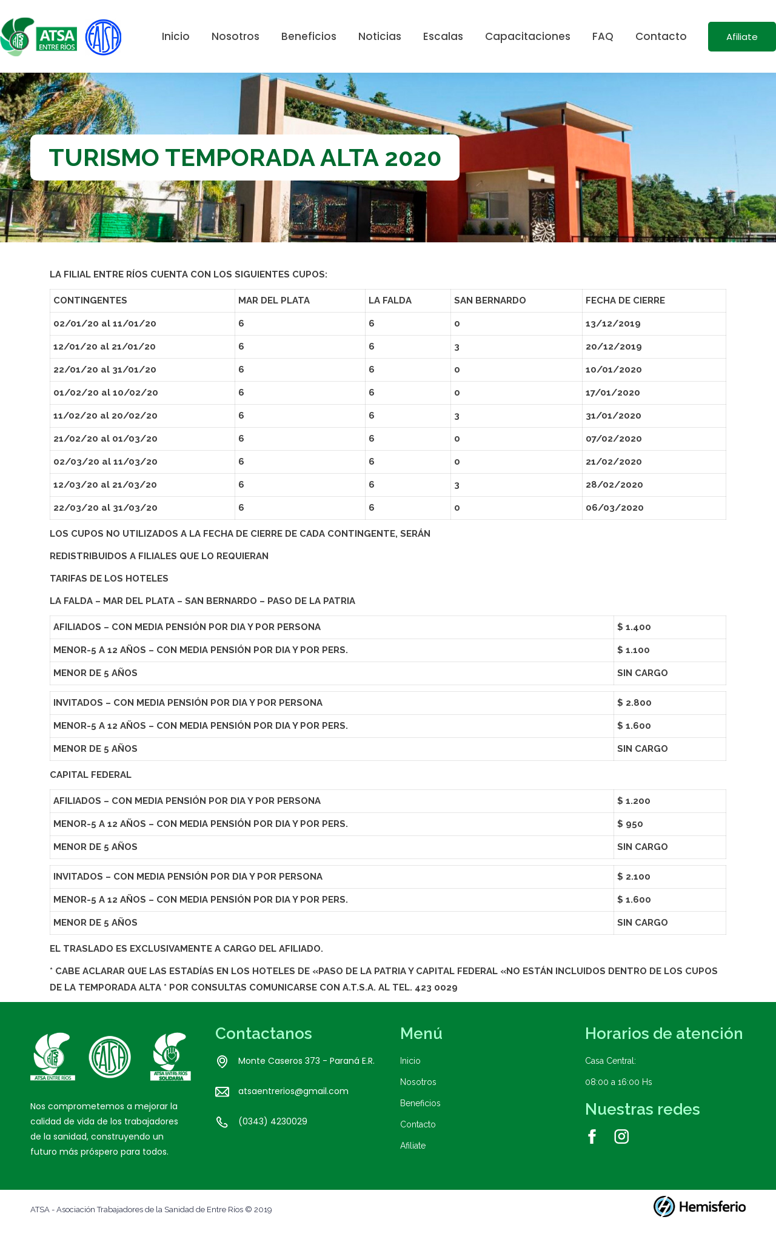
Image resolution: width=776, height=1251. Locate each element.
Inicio (410, 1082)
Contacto (418, 1146)
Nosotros (418, 1104)
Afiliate (413, 1167)
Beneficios (420, 1125)
